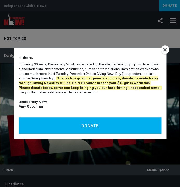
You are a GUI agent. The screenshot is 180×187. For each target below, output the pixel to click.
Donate (90, 125)
